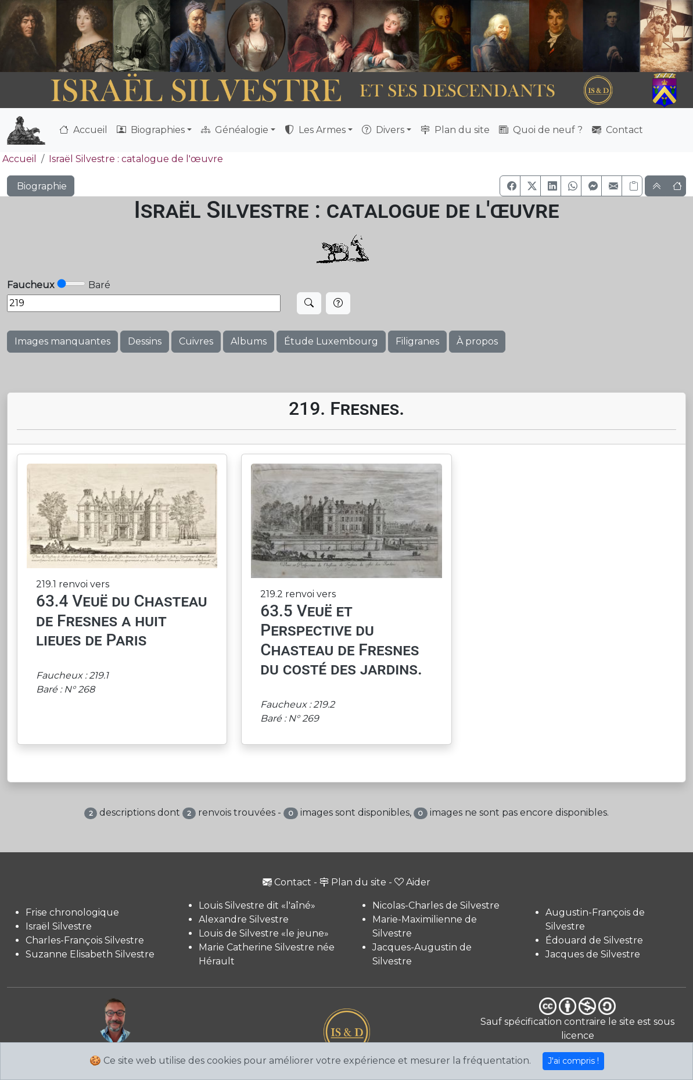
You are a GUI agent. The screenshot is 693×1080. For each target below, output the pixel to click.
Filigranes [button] (417, 341)
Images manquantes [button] (62, 341)
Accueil (83, 129)
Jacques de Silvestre (592, 954)
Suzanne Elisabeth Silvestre (90, 954)
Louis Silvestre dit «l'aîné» (257, 905)
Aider (412, 882)
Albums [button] (249, 341)
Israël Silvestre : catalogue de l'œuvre (136, 158)
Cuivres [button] (196, 341)
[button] (510, 185)
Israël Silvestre (59, 926)
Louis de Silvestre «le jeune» (264, 933)
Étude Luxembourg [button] (331, 341)
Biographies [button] (151, 129)
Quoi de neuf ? (541, 129)
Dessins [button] (144, 341)
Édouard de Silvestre (594, 940)
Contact (617, 129)
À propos (477, 341)
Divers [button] (383, 129)
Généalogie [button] (234, 129)
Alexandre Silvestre (244, 919)
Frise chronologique (72, 912)
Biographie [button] (41, 186)
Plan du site (455, 129)
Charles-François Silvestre (85, 940)
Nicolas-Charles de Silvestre (436, 905)
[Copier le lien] (632, 185)
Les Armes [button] (315, 129)
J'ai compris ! (573, 1061)
